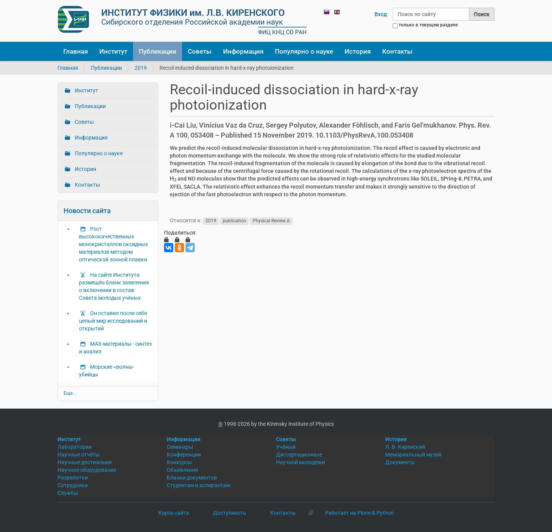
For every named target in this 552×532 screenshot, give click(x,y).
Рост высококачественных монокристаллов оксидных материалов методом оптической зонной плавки (113, 244)
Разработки (73, 478)
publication (234, 220)
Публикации (157, 51)
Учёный (286, 447)
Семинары (180, 447)
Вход (381, 14)
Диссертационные (299, 455)
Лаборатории (75, 447)
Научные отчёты (79, 455)
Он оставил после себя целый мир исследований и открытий (113, 321)
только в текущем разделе (428, 25)
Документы (400, 462)
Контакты (397, 51)
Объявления (182, 470)
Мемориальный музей (413, 455)
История (358, 51)
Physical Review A (271, 220)
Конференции (184, 455)
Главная (75, 51)
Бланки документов (192, 478)
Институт (113, 51)
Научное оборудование (87, 470)
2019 (141, 68)
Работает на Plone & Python (359, 513)
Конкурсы (179, 462)
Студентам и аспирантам (198, 485)
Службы (68, 493)
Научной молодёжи (300, 462)
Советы (200, 51)
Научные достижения (85, 462)
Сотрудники (73, 485)
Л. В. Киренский (405, 447)
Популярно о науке (304, 51)
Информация (243, 51)
